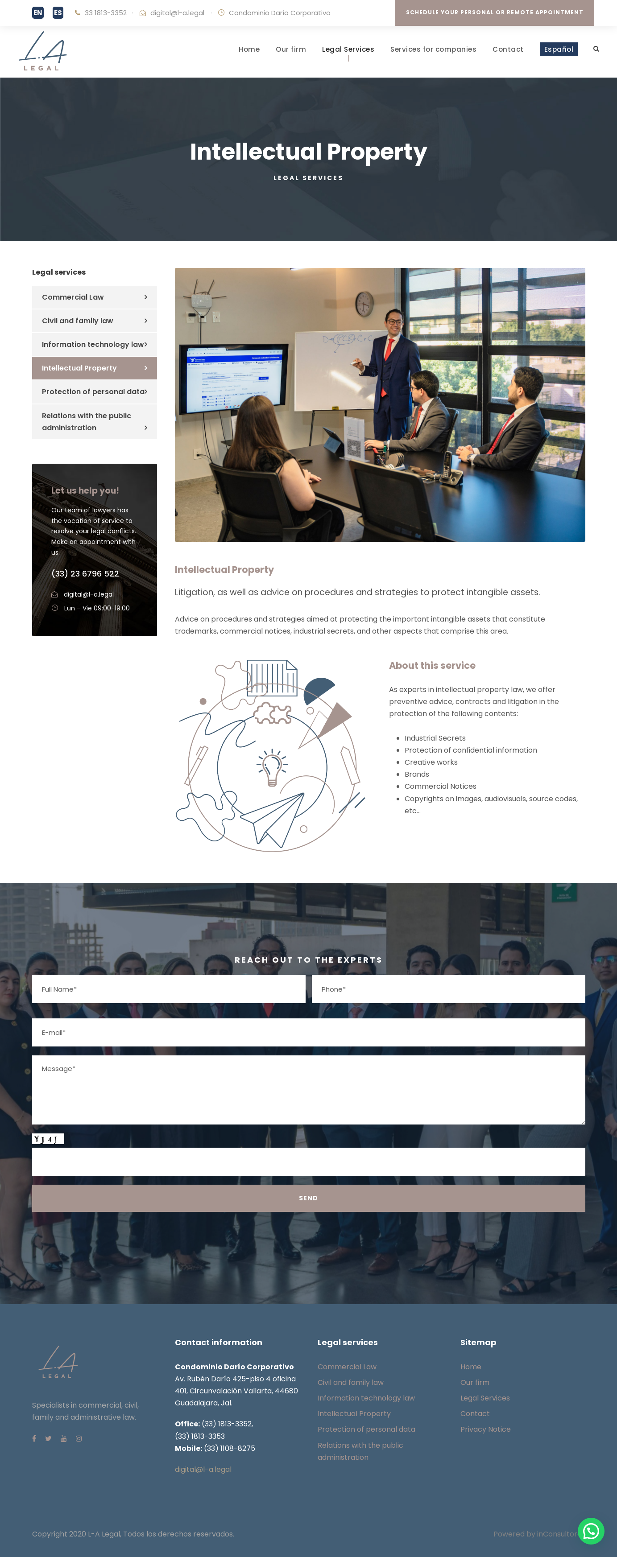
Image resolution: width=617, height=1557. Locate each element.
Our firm (291, 49)
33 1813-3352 (106, 12)
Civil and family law (77, 321)
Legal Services (348, 49)
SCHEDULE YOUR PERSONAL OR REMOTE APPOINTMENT (495, 12)
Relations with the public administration (86, 422)
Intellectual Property (79, 368)
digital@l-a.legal (177, 12)
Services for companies (433, 49)
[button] (591, 1531)
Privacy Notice (485, 1429)
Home (249, 49)
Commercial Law (73, 297)
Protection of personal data (93, 392)
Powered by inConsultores (539, 1534)
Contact (508, 49)
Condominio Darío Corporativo (280, 12)
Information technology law (93, 344)
